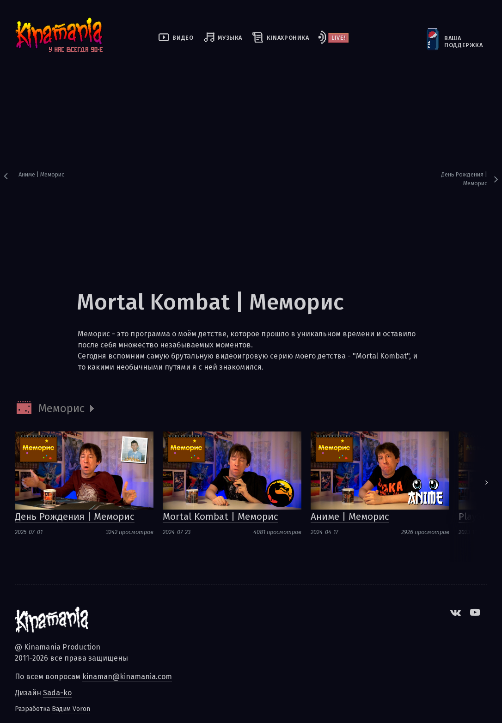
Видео (182, 37)
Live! (338, 37)
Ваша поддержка (445, 42)
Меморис (61, 408)
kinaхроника (288, 37)
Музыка (230, 37)
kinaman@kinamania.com (127, 676)
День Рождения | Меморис (464, 179)
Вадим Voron (71, 709)
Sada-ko (57, 692)
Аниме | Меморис (41, 174)
